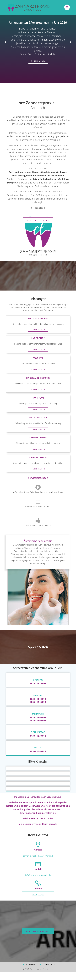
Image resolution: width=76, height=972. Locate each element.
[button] (5, 42)
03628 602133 (38, 894)
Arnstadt (49, 856)
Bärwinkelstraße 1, (31, 856)
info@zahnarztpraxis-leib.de (38, 875)
